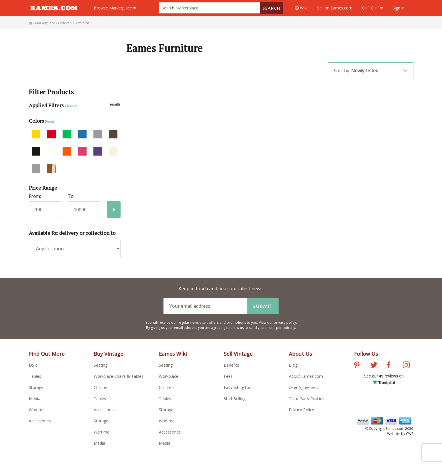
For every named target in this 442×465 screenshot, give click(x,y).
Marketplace (115, 8)
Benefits (231, 365)
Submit (263, 306)
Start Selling (234, 398)
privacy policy (285, 322)
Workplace (168, 376)
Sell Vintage (238, 353)
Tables (35, 376)
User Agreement (304, 387)
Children (101, 387)
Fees (228, 376)
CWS (409, 433)
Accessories (40, 421)
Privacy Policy (301, 409)
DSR (33, 365)
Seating (100, 365)
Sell (334, 8)
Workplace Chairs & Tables (118, 376)
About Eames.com (306, 376)
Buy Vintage (108, 353)
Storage (36, 387)
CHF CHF (372, 8)
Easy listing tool (238, 387)
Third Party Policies (306, 398)
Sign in (399, 8)
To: (71, 196)
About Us (300, 353)
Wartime (37, 409)
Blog (293, 365)
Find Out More (47, 353)
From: (35, 196)
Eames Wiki (173, 353)
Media (34, 398)
